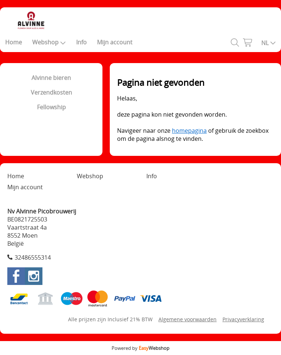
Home (13, 42)
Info (81, 42)
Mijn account (114, 42)
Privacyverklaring (243, 319)
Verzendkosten (51, 92)
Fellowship (51, 107)
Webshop (49, 42)
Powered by (140, 348)
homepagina (189, 131)
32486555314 (33, 257)
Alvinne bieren (51, 78)
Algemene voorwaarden (187, 319)
